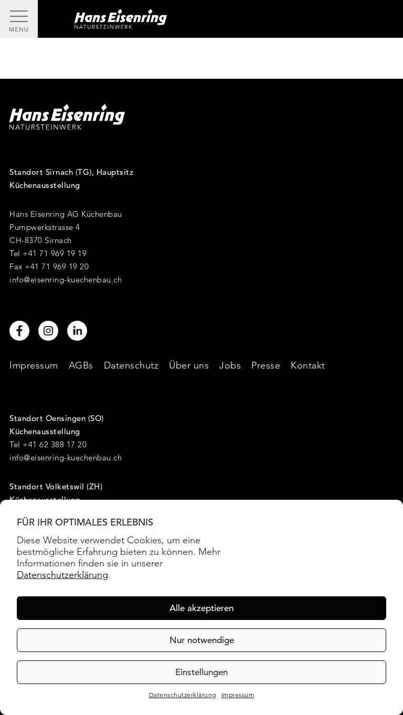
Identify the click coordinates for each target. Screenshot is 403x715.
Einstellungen (201, 672)
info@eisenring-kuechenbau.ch (65, 280)
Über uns (189, 365)
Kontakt (308, 365)
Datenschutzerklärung (62, 575)
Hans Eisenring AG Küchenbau (65, 214)
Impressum (237, 695)
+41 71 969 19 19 (55, 253)
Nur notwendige (201, 640)
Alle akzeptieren (201, 608)
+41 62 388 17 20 (55, 444)
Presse (265, 365)
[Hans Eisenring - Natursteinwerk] (220, 19)
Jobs (230, 365)
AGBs (81, 365)
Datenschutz (131, 365)
